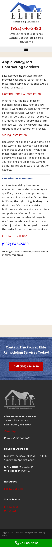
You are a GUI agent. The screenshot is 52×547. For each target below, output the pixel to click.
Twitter (10, 510)
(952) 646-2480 (26, 28)
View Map (10, 431)
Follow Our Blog (13, 488)
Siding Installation (14, 135)
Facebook (11, 506)
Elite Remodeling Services (26, 532)
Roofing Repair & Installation (21, 94)
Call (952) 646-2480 (26, 366)
